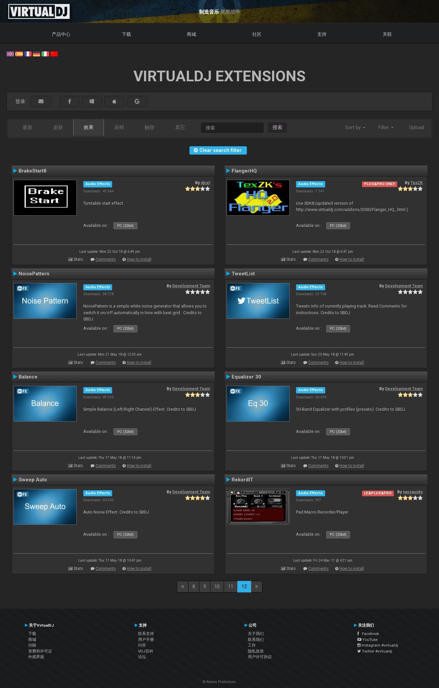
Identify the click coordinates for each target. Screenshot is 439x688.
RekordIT (242, 480)
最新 (28, 127)
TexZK (416, 182)
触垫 (150, 127)
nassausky (413, 492)
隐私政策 (256, 651)
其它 (180, 127)
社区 (256, 34)
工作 (252, 645)
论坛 (142, 656)
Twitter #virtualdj (374, 651)
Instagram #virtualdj (377, 645)
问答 (142, 645)
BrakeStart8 (32, 171)
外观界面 (36, 656)
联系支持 (146, 633)
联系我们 (256, 639)
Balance (28, 377)
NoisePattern (34, 274)
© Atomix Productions (219, 682)
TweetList (243, 274)
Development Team (191, 286)
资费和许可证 (40, 651)
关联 (387, 34)
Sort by (355, 127)
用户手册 (146, 639)
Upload (416, 127)
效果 (89, 127)
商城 (191, 34)
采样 (119, 127)
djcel (205, 182)
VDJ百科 (145, 651)
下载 (126, 34)
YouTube (367, 639)
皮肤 (58, 127)
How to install (139, 259)
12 (244, 586)
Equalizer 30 (246, 377)
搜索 (277, 127)
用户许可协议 (260, 656)
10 (217, 586)
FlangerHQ (244, 171)
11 (230, 586)
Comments (106, 259)
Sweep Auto (33, 480)
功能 (32, 645)
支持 (322, 34)
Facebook (368, 633)
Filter (386, 127)
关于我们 (256, 633)
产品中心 (61, 34)
